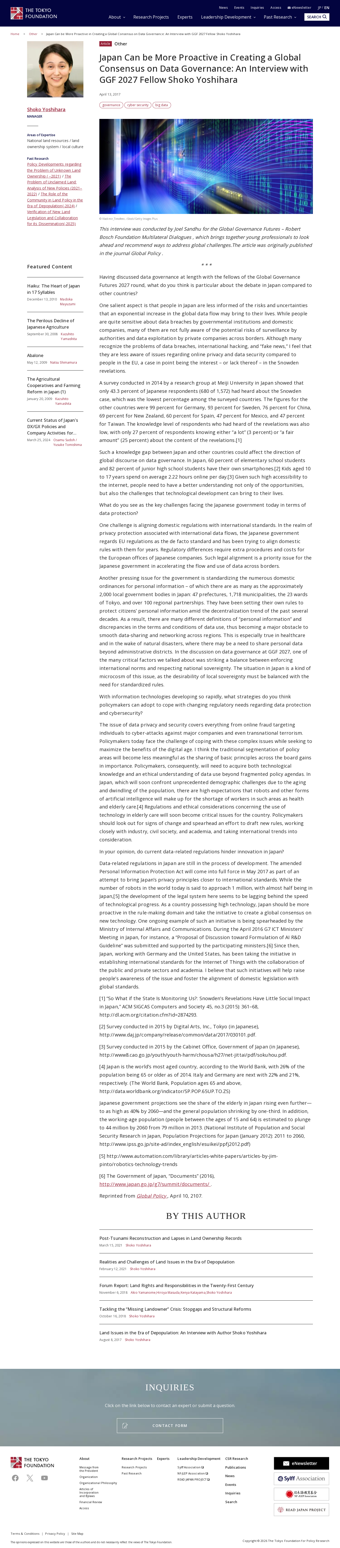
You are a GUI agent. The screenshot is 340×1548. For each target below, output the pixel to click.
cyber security (137, 105)
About (115, 17)
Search (231, 1501)
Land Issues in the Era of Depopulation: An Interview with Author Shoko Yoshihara (206, 1333)
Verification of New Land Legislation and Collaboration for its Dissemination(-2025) (52, 217)
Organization (88, 1477)
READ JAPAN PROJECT (193, 1479)
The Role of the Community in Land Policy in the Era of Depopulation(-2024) (55, 199)
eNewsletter (299, 7)
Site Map (77, 1534)
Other (33, 34)
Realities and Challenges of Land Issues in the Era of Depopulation (206, 1265)
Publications (235, 1467)
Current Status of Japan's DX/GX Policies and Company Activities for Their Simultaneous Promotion (55, 429)
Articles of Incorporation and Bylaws (89, 1492)
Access (275, 7)
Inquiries (257, 7)
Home (15, 34)
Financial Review (90, 1502)
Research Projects (151, 17)
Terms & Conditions (25, 1534)
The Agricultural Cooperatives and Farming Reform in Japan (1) (55, 391)
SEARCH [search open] (317, 16)
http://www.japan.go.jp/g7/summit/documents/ (155, 1184)
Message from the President (89, 1469)
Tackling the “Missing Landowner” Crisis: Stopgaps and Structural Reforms (206, 1312)
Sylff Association (190, 1467)
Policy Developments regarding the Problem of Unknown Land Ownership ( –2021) (54, 170)
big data (161, 105)
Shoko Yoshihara (46, 109)
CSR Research (236, 1458)
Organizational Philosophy (98, 1483)
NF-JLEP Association (192, 1473)
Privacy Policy (55, 1534)
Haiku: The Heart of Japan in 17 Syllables (55, 294)
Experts (185, 17)
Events (239, 7)
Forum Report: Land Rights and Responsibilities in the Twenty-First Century (206, 1288)
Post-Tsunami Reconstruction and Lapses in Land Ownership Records (206, 1241)
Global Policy (146, 253)
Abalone (55, 358)
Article (105, 43)
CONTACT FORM (169, 1425)
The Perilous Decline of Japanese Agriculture (55, 329)
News (223, 7)
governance (111, 105)
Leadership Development (226, 17)
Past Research (278, 17)
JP (319, 7)
